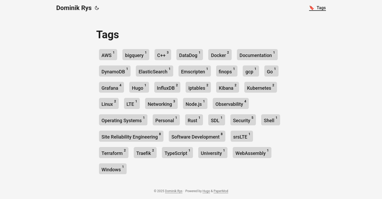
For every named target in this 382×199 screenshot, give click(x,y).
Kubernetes (260, 87)
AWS (108, 54)
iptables (198, 87)
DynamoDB (115, 70)
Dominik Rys (74, 8)
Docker (220, 54)
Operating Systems (123, 119)
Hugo (139, 87)
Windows (113, 168)
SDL (216, 119)
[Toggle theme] (97, 8)
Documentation (257, 54)
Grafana (111, 87)
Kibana (227, 87)
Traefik (145, 152)
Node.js (195, 103)
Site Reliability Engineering (131, 136)
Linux (109, 103)
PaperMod (221, 191)
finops (227, 70)
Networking (161, 103)
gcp (250, 70)
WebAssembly (252, 152)
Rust (194, 119)
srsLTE (241, 136)
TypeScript (177, 152)
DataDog (189, 54)
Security (243, 119)
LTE (132, 103)
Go (271, 70)
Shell (270, 119)
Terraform (114, 152)
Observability (230, 103)
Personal (166, 119)
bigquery (136, 54)
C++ (162, 54)
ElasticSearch (154, 70)
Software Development (196, 136)
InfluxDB (167, 87)
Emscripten (194, 70)
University (213, 152)
